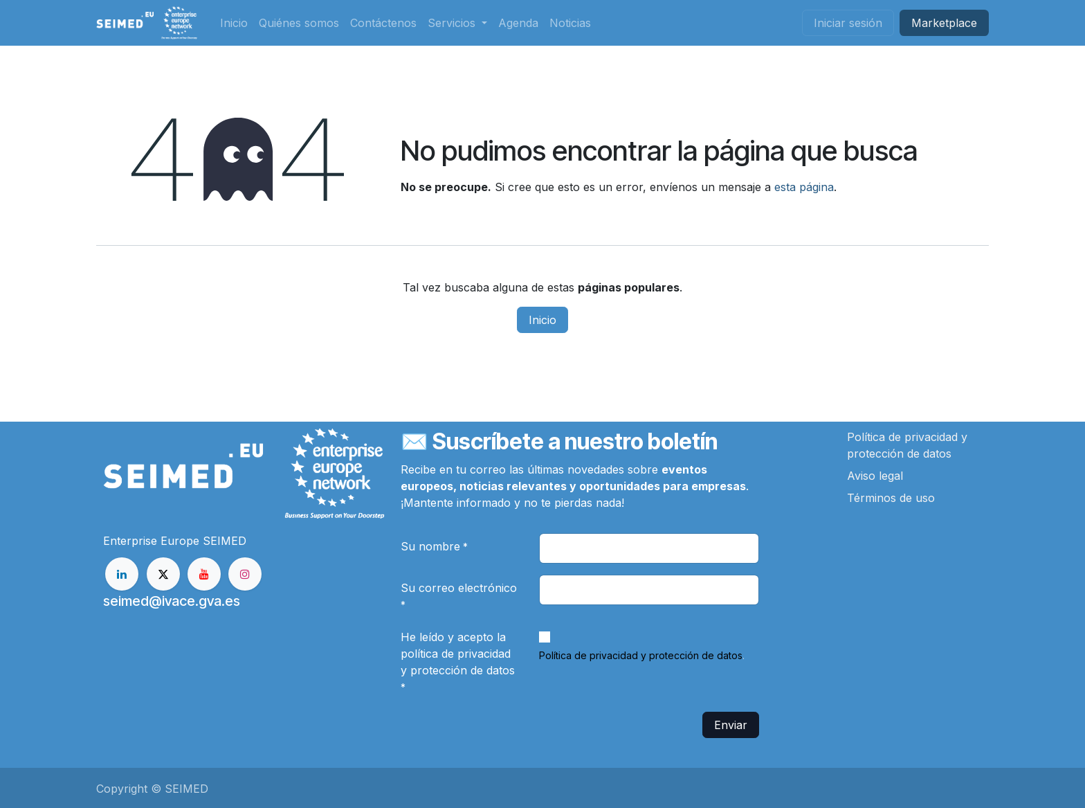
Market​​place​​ (944, 23)
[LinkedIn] (121, 574)
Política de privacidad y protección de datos (640, 655)
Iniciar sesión (848, 23)
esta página (804, 187)
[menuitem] (234, 23)
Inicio (542, 320)
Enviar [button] (730, 725)
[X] (163, 574)
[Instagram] (245, 574)
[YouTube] (204, 574)
